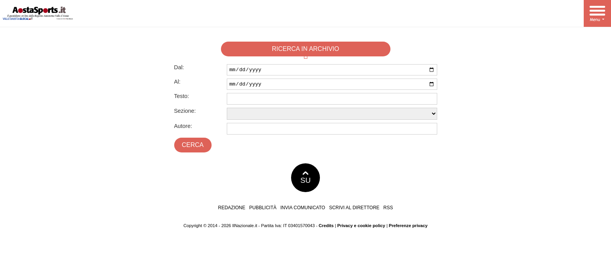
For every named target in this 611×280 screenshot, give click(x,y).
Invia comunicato (303, 210)
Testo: (181, 98)
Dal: (179, 67)
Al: (177, 83)
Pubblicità (263, 210)
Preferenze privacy (408, 228)
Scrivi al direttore (354, 210)
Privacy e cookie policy (361, 228)
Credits (326, 228)
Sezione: (185, 113)
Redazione (231, 210)
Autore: (183, 128)
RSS (388, 210)
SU (305, 180)
